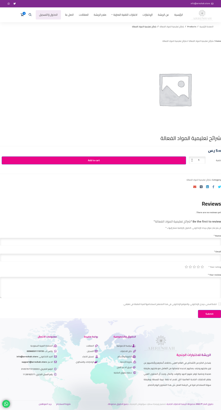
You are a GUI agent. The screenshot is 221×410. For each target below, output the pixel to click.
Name (217, 236)
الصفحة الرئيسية (206, 26)
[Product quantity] (197, 160)
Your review (214, 275)
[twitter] (211, 392)
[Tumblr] (201, 187)
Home (218, 41)
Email (217, 252)
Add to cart (94, 160)
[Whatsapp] (206, 392)
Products (191, 26)
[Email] (195, 187)
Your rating (215, 267)
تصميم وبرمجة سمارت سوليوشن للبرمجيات (147, 404)
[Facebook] (213, 187)
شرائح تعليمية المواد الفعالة (172, 26)
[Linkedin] (207, 187)
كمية (218, 160)
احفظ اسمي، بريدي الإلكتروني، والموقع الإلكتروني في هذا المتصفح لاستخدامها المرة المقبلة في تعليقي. (170, 304)
